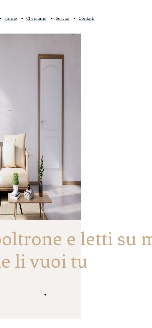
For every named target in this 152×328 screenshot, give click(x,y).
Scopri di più (63, 295)
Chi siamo (36, 18)
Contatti (87, 18)
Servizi (63, 18)
